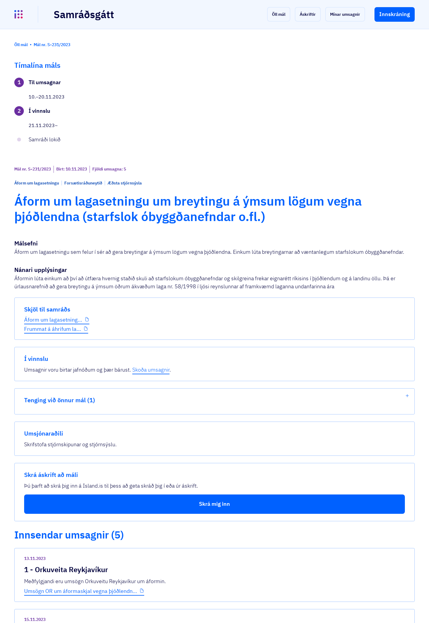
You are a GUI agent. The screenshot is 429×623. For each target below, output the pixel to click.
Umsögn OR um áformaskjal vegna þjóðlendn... (182, 331)
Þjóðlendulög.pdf (146, 392)
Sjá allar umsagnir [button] (143, 547)
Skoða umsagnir (384, 90)
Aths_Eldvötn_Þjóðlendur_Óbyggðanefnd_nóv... (183, 525)
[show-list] (407, 116)
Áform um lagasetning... (53, 190)
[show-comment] (300, 360)
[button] (278, 14)
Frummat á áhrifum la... (52, 199)
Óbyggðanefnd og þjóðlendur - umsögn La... (178, 464)
